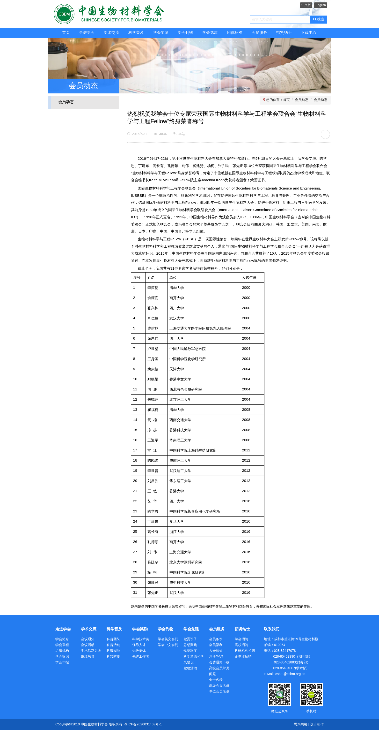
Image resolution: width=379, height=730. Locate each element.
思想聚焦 (190, 645)
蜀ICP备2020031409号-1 (143, 724)
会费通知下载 (219, 662)
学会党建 (210, 33)
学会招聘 (241, 639)
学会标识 (62, 657)
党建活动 (190, 668)
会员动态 (66, 102)
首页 (66, 33)
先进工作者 (140, 657)
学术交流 (111, 33)
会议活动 (88, 645)
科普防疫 (113, 657)
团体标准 (234, 33)
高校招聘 (241, 645)
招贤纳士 (284, 33)
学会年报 (62, 662)
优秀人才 (139, 645)
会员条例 (216, 639)
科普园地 (113, 651)
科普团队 (113, 639)
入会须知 (216, 651)
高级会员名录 (219, 686)
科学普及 (136, 33)
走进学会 (87, 33)
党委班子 (190, 639)
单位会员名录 (219, 691)
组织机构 (62, 651)
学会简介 (62, 639)
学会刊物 (185, 33)
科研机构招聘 (245, 651)
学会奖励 (160, 33)
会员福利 (216, 645)
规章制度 (190, 651)
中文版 (306, 5)
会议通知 (88, 639)
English (320, 5)
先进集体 (139, 651)
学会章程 (62, 645)
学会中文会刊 (168, 645)
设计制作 (317, 724)
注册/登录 (216, 657)
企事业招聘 (243, 657)
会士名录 (216, 680)
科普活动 (113, 645)
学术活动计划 (91, 651)
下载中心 (308, 33)
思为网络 (300, 724)
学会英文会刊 (168, 639)
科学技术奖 (140, 639)
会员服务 (259, 33)
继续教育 (88, 657)
